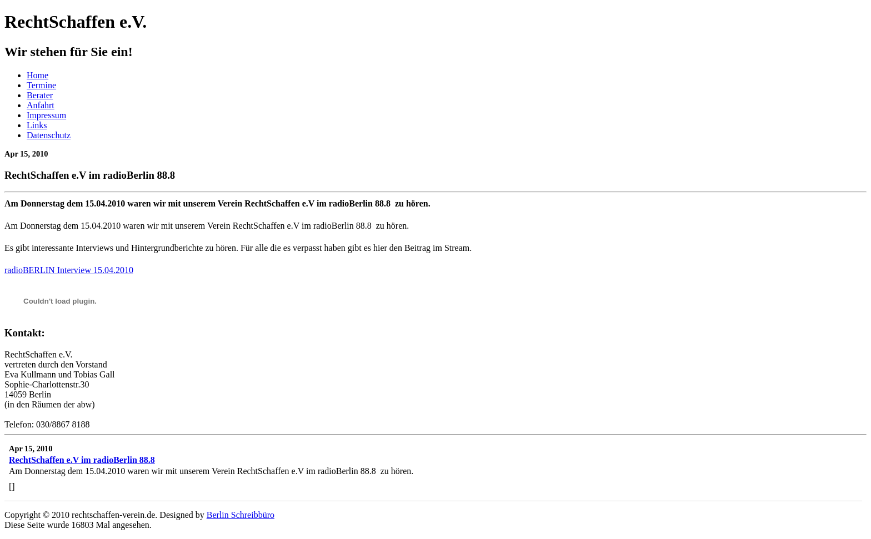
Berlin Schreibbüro (240, 515)
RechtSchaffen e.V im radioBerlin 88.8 (82, 460)
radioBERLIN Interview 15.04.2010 (68, 270)
